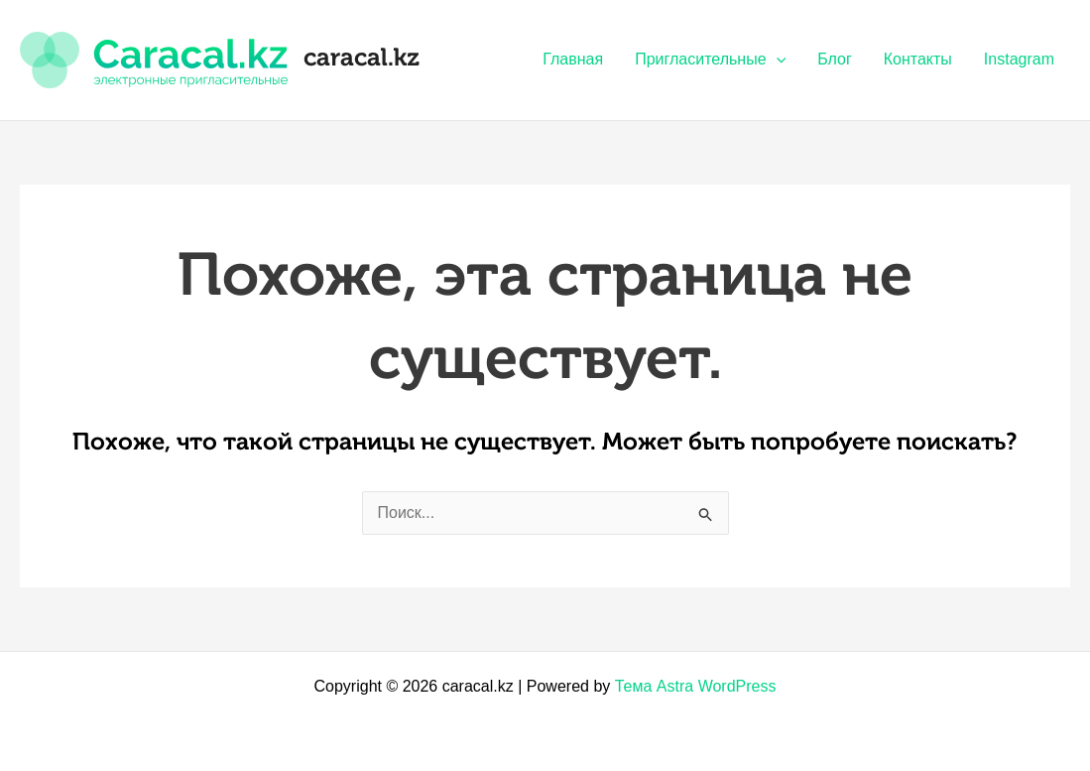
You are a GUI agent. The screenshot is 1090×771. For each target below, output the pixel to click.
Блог (834, 59)
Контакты (918, 59)
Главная (573, 59)
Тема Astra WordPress (696, 686)
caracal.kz (361, 59)
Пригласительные (710, 59)
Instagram (1019, 59)
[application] (777, 59)
